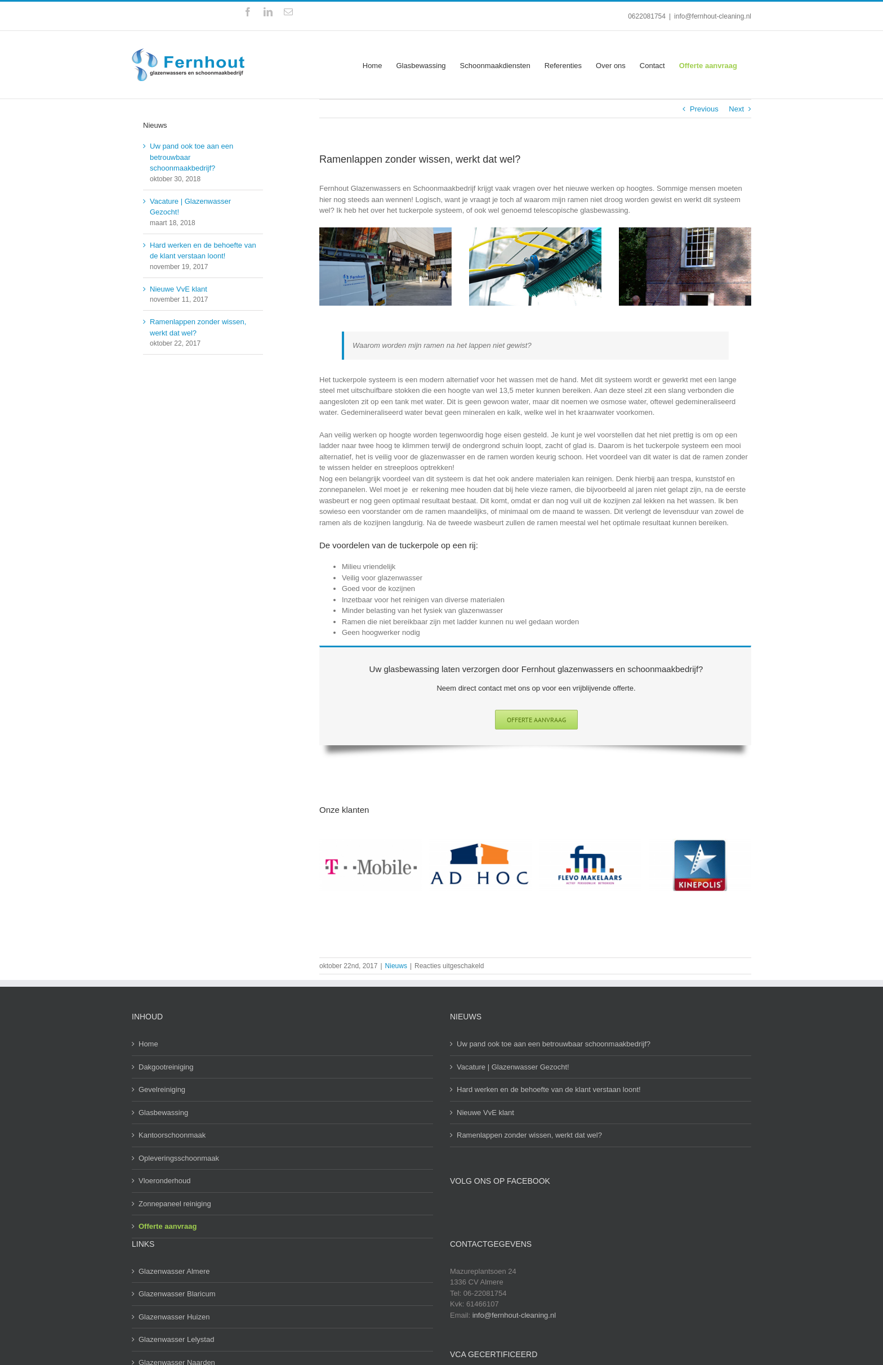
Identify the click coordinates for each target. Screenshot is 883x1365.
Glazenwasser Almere (174, 1271)
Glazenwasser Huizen (174, 1317)
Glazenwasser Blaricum (177, 1294)
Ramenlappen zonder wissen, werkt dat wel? (529, 1135)
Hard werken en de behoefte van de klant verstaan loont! (549, 1089)
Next (736, 109)
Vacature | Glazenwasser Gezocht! (513, 1067)
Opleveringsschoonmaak (179, 1158)
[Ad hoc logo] (480, 865)
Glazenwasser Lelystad (176, 1339)
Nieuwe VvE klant (178, 289)
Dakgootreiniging (166, 1067)
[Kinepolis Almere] (700, 865)
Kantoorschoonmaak (172, 1135)
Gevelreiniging (162, 1089)
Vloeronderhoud (165, 1180)
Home (148, 1044)
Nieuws (396, 966)
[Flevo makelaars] (590, 865)
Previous (704, 109)
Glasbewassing (163, 1112)
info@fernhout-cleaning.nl (712, 16)
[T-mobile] (370, 865)
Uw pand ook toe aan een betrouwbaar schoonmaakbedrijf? (553, 1044)
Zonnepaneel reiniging (175, 1204)
